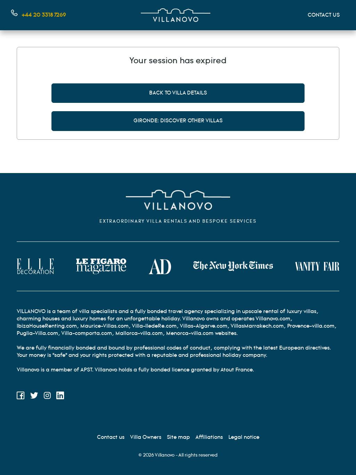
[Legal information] (243, 437)
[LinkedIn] (60, 396)
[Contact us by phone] (38, 15)
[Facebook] (21, 396)
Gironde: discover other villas (178, 120)
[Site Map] (178, 437)
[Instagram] (47, 396)
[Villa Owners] (145, 437)
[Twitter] (34, 396)
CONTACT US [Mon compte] (324, 15)
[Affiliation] (209, 437)
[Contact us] (110, 437)
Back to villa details (178, 93)
